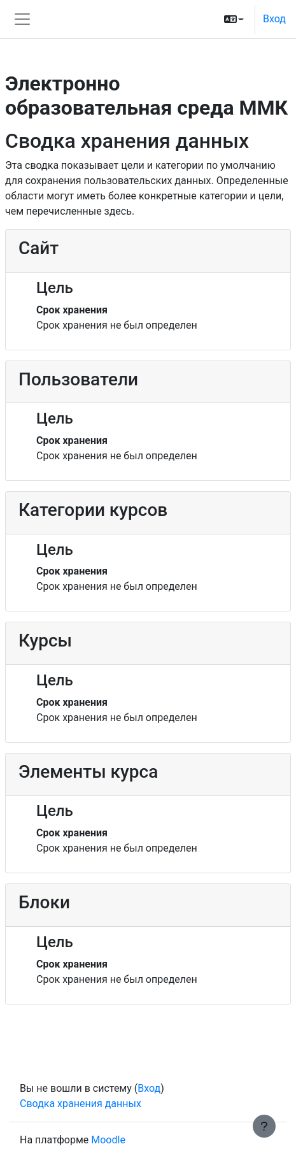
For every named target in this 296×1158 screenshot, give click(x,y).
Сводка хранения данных (80, 1103)
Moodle (108, 1140)
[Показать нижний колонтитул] (264, 1126)
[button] (234, 19)
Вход (274, 19)
